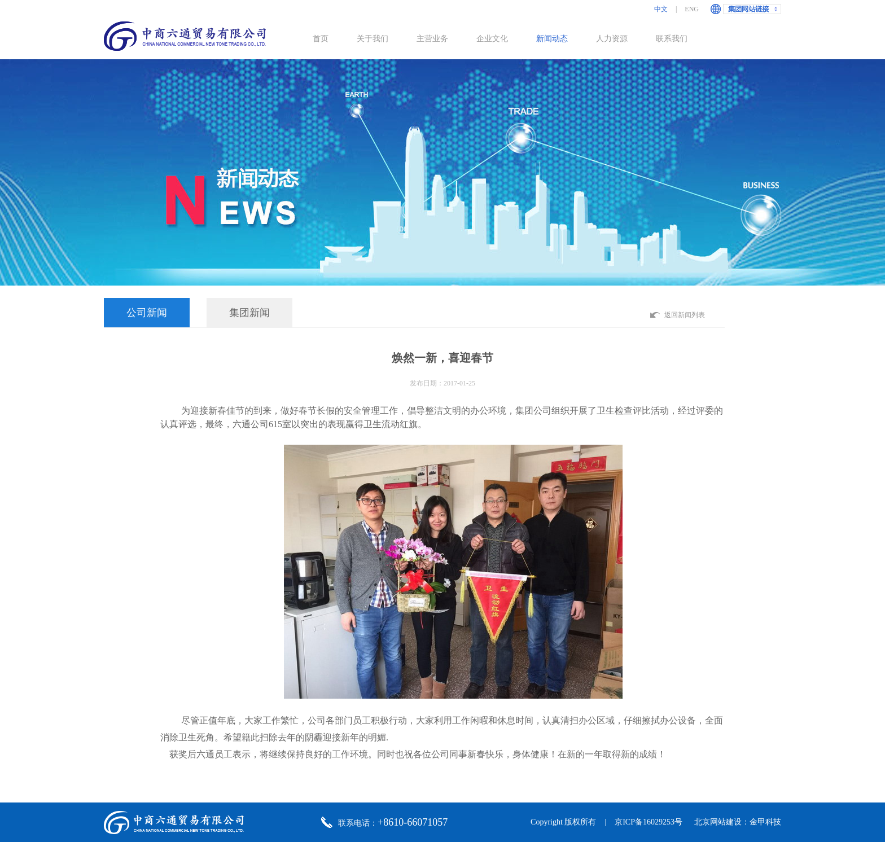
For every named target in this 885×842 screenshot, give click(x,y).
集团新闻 (249, 312)
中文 (661, 9)
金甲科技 (765, 822)
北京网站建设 (718, 822)
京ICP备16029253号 (648, 822)
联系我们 (671, 38)
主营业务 (432, 38)
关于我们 (372, 38)
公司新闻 (146, 312)
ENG (692, 9)
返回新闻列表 (684, 315)
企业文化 (492, 38)
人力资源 (612, 38)
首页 (320, 38)
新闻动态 (552, 38)
